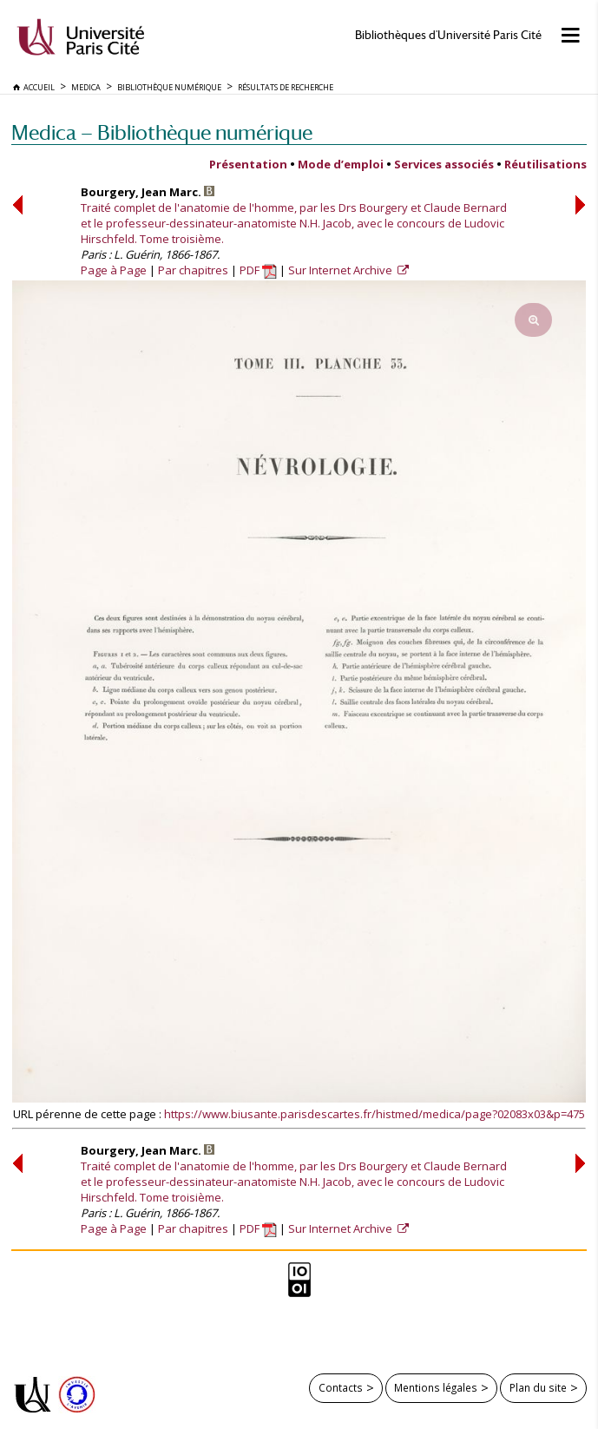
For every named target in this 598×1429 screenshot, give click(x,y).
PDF (258, 270)
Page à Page (114, 270)
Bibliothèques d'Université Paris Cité (448, 35)
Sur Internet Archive (341, 270)
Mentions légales (435, 1387)
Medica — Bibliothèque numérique (161, 132)
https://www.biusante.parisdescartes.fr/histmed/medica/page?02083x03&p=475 (374, 1114)
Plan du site (538, 1387)
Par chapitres (193, 270)
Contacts (341, 1387)
